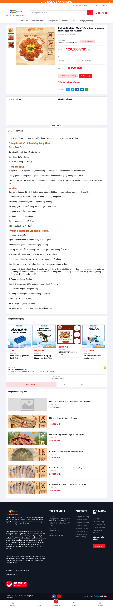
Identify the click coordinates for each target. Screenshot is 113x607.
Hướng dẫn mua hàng (82, 517)
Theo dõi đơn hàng (99, 527)
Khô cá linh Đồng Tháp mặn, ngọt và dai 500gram (66, 435)
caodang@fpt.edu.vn (56, 535)
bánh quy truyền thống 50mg (67, 353)
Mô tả (10, 131)
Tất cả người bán (52, 21)
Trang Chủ (24, 21)
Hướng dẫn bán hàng (82, 522)
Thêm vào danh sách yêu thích (69, 82)
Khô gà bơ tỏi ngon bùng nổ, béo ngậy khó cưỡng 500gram (69, 401)
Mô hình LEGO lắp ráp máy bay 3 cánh (92, 357)
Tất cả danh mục (37, 21)
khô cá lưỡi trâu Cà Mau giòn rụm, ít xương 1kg (65, 468)
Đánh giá (19, 131)
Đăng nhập (94, 5)
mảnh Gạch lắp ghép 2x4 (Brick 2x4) (19, 357)
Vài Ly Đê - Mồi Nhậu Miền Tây (67, 42)
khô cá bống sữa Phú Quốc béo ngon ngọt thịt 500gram (68, 451)
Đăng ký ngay (99, 546)
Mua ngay (85, 76)
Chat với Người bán (87, 41)
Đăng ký (104, 5)
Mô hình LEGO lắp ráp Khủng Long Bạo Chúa (43, 357)
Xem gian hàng (31, 384)
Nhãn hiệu (65, 21)
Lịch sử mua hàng (98, 522)
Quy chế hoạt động (81, 525)
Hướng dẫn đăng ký (82, 519)
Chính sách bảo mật (82, 528)
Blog (74, 21)
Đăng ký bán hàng (86, 21)
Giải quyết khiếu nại (82, 531)
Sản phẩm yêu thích (99, 525)
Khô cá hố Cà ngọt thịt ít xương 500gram (63, 418)
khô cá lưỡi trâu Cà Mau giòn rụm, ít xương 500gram (67, 484)
